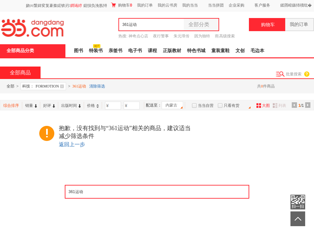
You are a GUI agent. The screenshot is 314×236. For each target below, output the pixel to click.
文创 (240, 50)
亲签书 (115, 50)
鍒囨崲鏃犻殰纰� (296, 5)
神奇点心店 (138, 36)
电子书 (135, 50)
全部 (10, 86)
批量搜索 (294, 74)
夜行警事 (161, 36)
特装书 (96, 50)
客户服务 (262, 5)
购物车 (121, 5)
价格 (93, 105)
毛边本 (257, 50)
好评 (49, 105)
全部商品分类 (20, 50)
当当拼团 (216, 5)
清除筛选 (97, 86)
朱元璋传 (181, 36)
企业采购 (236, 5)
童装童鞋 (220, 50)
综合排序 (11, 105)
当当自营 (206, 105)
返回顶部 (297, 218)
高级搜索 (227, 36)
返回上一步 (72, 144)
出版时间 (71, 105)
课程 (152, 50)
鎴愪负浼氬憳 (95, 5)
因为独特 (202, 36)
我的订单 (145, 5)
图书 (78, 50)
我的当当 (190, 5)
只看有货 (231, 105)
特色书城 (196, 50)
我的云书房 (167, 5)
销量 (31, 105)
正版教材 (172, 50)
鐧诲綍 (76, 5)
